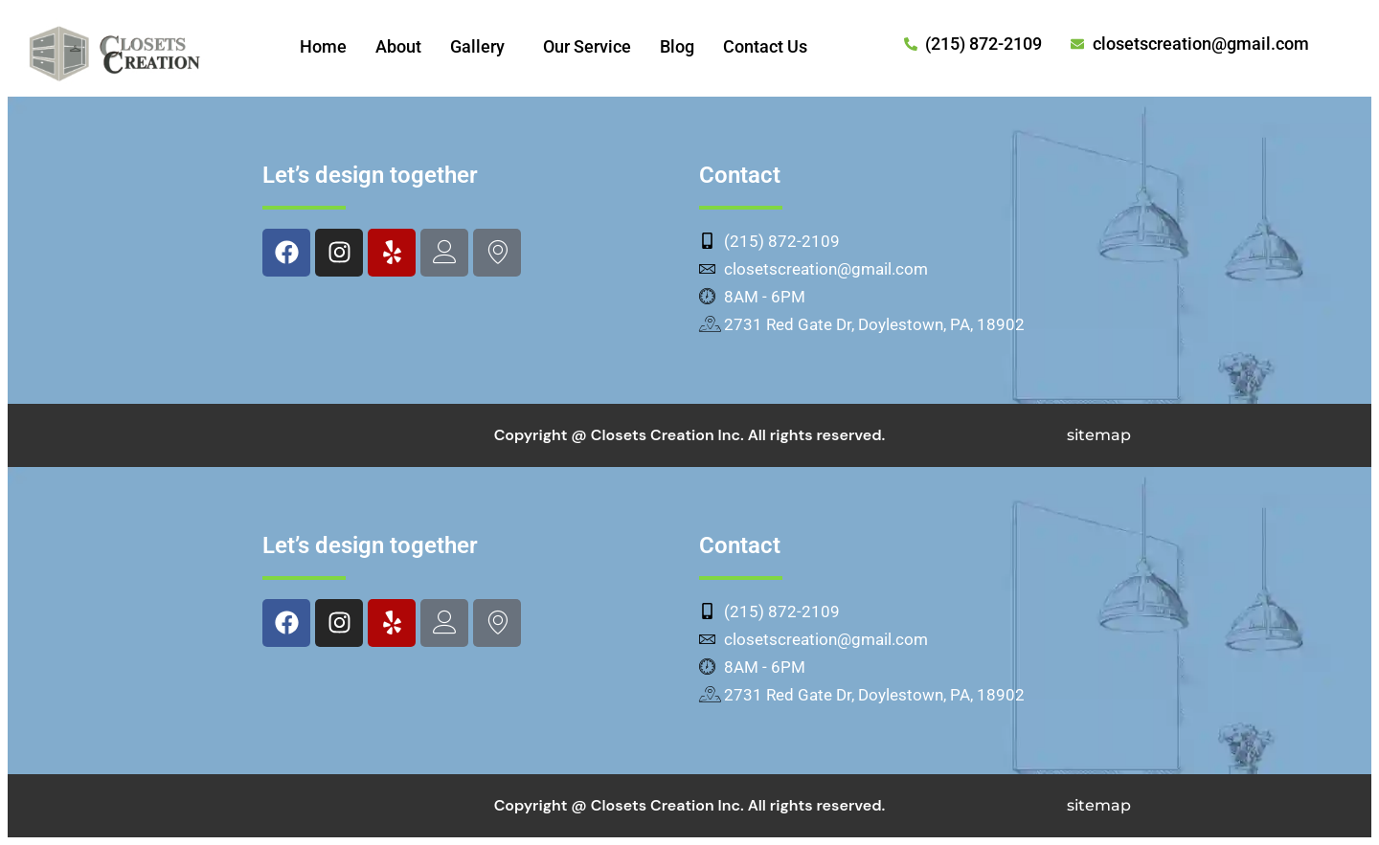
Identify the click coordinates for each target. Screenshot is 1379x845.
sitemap (1099, 435)
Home (323, 46)
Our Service (587, 46)
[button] (482, 47)
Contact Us (765, 46)
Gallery (477, 46)
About (398, 46)
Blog (677, 46)
